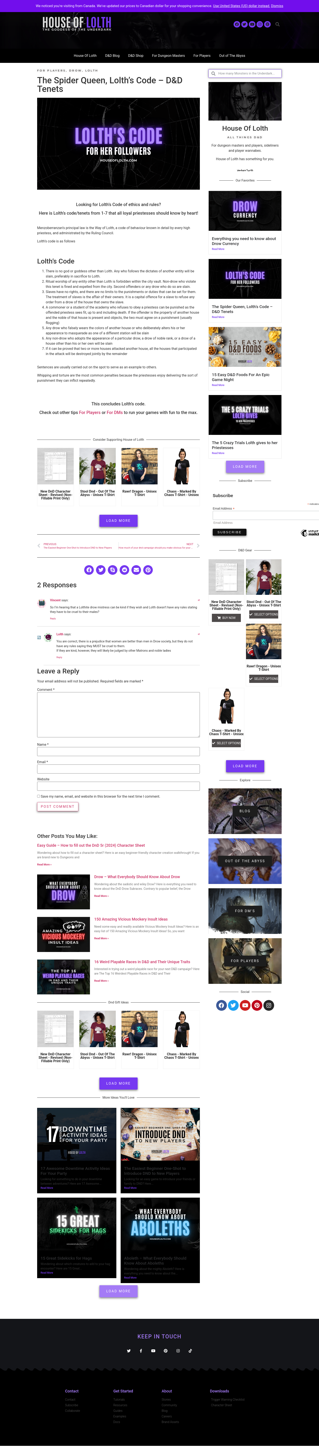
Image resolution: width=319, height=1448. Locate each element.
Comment (46, 689)
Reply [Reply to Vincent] (53, 618)
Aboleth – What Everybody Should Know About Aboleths (155, 1261)
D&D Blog (112, 56)
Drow (75, 70)
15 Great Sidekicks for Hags (66, 1258)
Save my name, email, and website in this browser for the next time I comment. (100, 796)
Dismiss (277, 6)
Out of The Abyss (232, 56)
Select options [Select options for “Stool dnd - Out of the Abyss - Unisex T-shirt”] (266, 614)
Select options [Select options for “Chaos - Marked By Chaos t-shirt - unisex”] (229, 743)
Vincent (55, 600)
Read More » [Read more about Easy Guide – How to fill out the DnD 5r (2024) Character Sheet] (44, 864)
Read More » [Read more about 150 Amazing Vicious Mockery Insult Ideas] (101, 938)
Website (43, 779)
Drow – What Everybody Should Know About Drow (137, 876)
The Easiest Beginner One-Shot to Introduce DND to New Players (155, 1171)
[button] (277, 24)
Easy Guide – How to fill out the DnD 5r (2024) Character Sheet (91, 845)
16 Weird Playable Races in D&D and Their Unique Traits (142, 962)
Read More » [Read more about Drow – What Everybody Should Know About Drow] (101, 896)
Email (42, 762)
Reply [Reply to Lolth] (59, 657)
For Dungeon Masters (168, 56)
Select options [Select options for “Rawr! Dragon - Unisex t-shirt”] (266, 679)
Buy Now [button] (229, 618)
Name (43, 744)
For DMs (115, 412)
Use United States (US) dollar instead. (241, 6)
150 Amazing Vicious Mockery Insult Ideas (131, 919)
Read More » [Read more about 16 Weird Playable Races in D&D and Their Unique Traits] (101, 980)
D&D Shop (135, 56)
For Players (201, 56)
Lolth (92, 70)
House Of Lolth (85, 56)
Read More (47, 1187)
